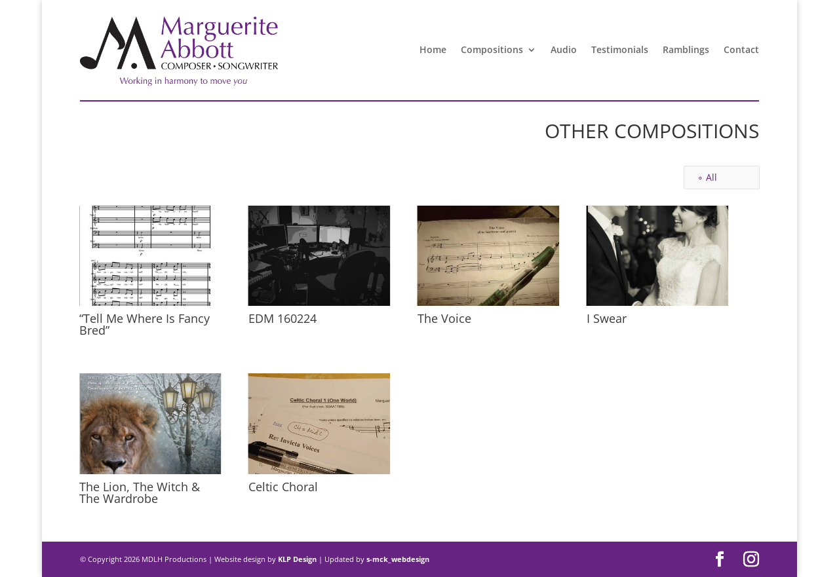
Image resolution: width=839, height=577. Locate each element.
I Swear (606, 318)
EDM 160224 (282, 318)
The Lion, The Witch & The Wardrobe (139, 492)
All (711, 177)
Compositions (492, 49)
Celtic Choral (282, 486)
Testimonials (619, 49)
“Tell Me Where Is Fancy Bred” (144, 324)
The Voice (444, 318)
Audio (564, 49)
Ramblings (686, 49)
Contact (741, 49)
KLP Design (298, 559)
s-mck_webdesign (397, 559)
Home (433, 49)
